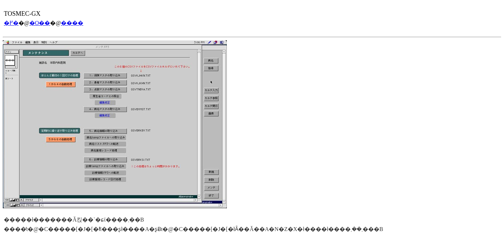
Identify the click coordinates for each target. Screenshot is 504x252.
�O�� (39, 23)
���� (72, 23)
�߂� (11, 23)
